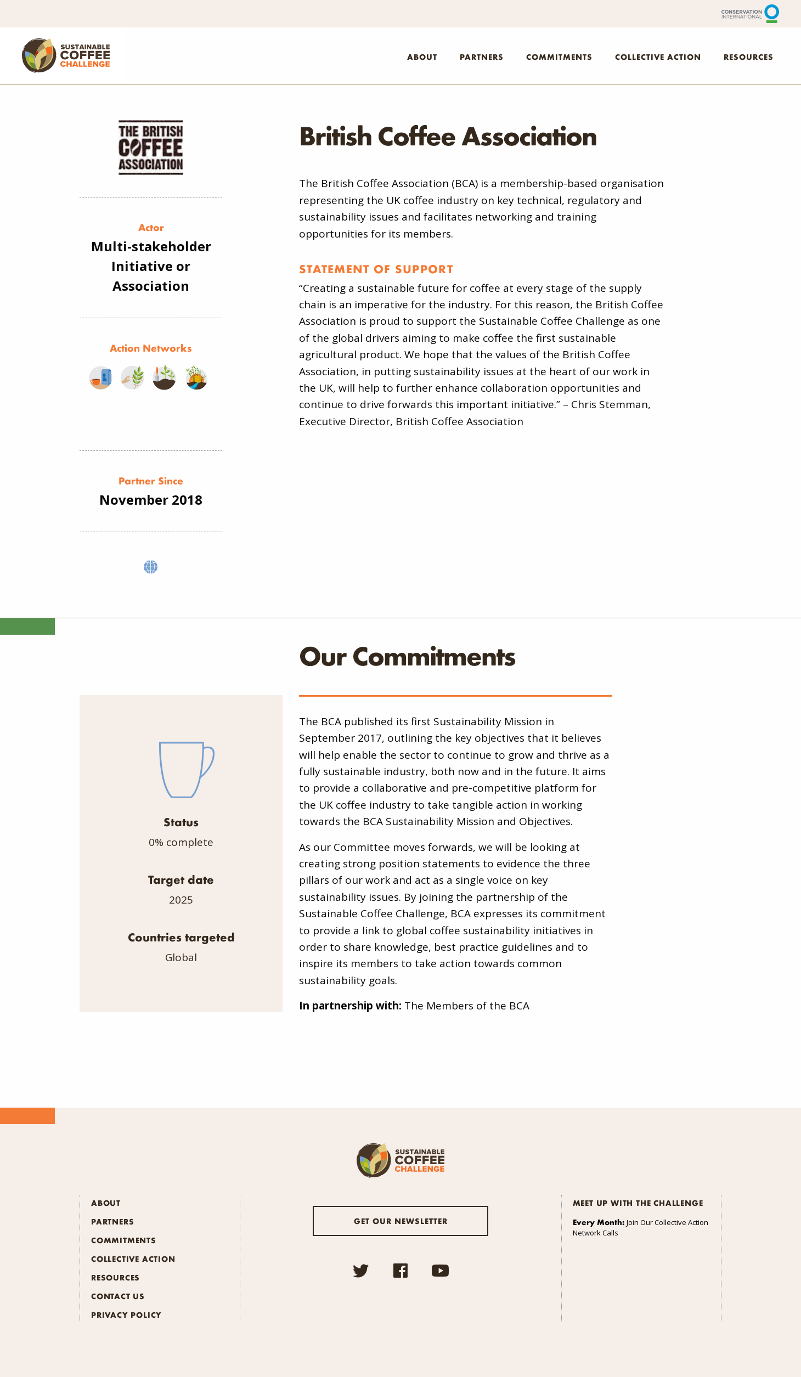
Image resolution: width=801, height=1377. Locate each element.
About (422, 56)
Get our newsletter (401, 1221)
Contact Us (118, 1296)
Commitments (559, 56)
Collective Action (658, 56)
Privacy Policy (126, 1314)
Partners (482, 56)
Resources (749, 56)
